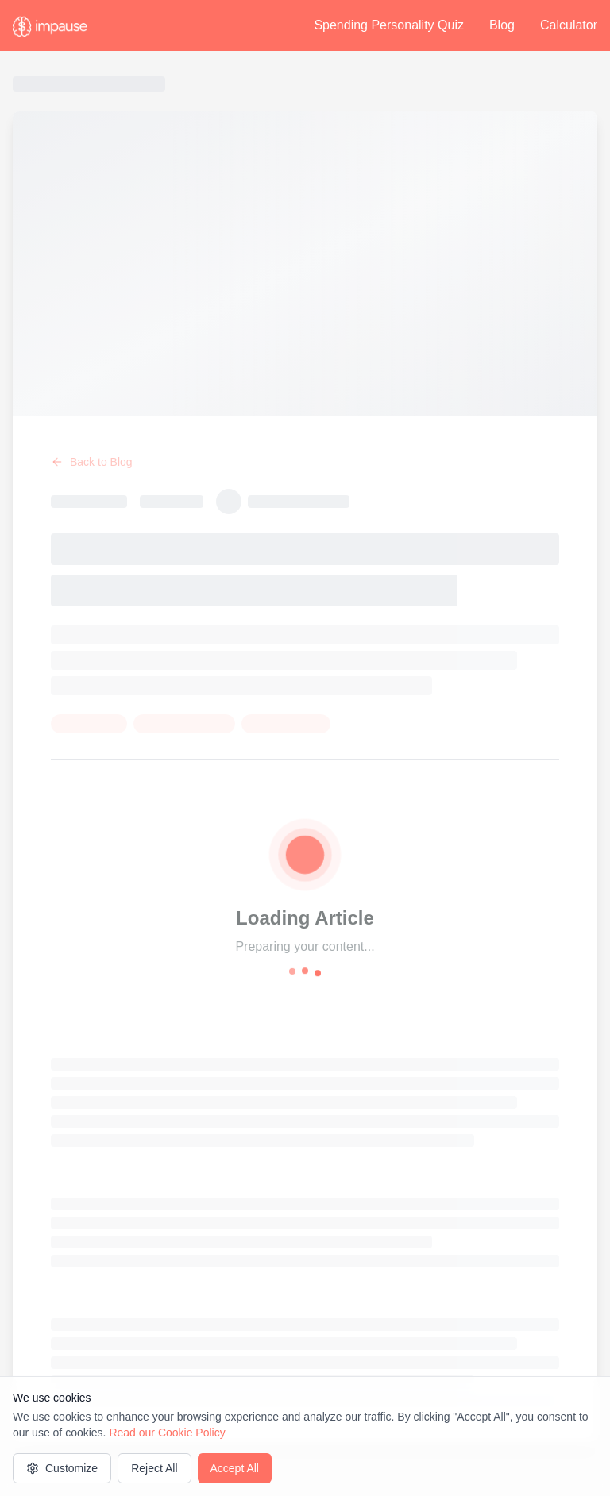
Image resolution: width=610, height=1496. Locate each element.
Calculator (568, 25)
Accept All (234, 1468)
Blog (502, 25)
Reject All (154, 1468)
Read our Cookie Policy (167, 1432)
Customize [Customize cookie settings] (62, 1468)
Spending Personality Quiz (389, 25)
